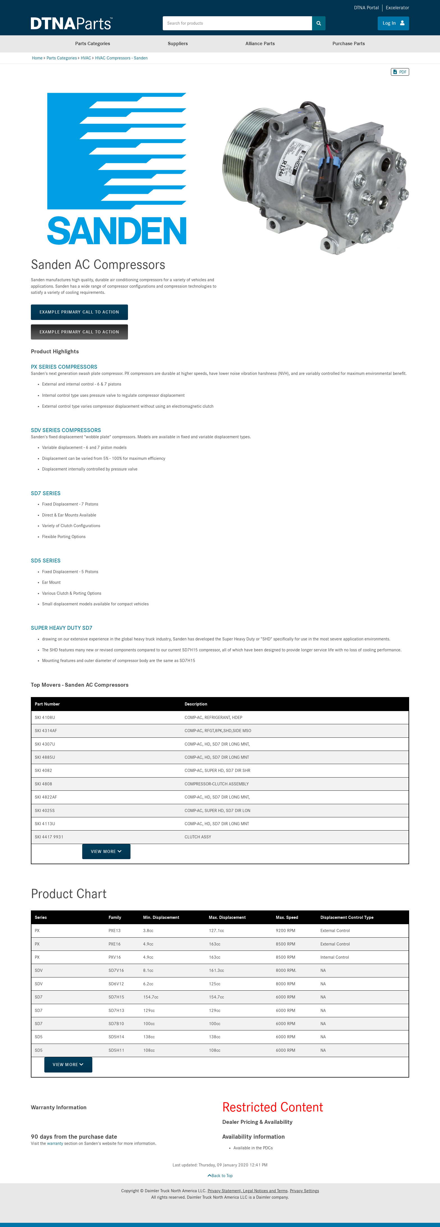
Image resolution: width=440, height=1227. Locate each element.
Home (37, 58)
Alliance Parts (260, 43)
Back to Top (220, 1175)
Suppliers (178, 43)
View (106, 851)
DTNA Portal (366, 7)
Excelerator (397, 7)
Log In (393, 23)
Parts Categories (92, 43)
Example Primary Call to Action (80, 312)
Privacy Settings (304, 1191)
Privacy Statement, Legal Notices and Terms (248, 1191)
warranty (55, 1143)
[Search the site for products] (237, 23)
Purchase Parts (349, 43)
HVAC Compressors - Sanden (121, 58)
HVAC (86, 58)
